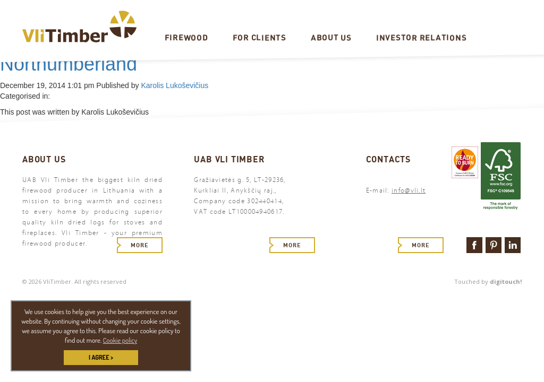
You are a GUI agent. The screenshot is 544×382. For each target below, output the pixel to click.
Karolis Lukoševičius (174, 85)
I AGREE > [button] (101, 357)
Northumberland (68, 64)
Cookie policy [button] (120, 340)
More (140, 245)
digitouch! (506, 281)
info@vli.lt (409, 190)
